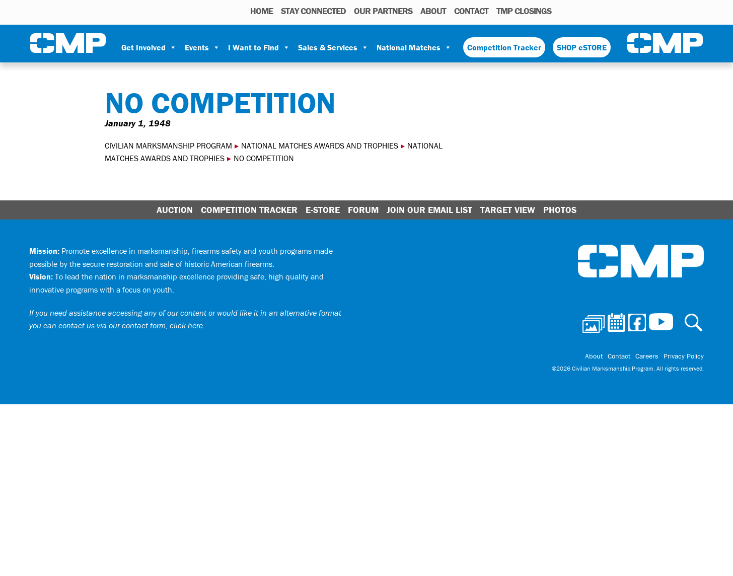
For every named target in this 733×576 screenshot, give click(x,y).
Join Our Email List (429, 209)
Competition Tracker (504, 47)
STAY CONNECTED (313, 11)
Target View (507, 209)
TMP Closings (523, 11)
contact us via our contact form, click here (130, 325)
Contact (471, 11)
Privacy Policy (684, 356)
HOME (261, 11)
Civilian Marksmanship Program (68, 43)
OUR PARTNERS (383, 11)
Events (202, 47)
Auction (175, 209)
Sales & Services (333, 47)
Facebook (593, 10)
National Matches (414, 47)
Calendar (578, 10)
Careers (646, 356)
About (433, 11)
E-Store (323, 209)
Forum (363, 209)
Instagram (606, 10)
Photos (563, 10)
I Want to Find (259, 47)
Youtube (620, 10)
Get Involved (149, 47)
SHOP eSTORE (582, 47)
